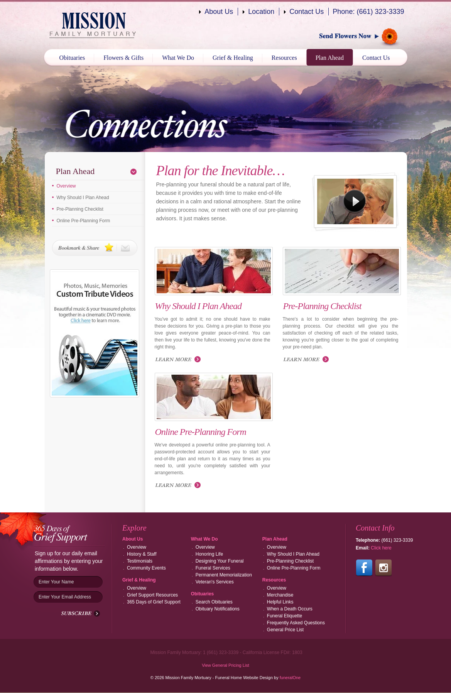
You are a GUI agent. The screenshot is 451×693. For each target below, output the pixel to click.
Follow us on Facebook (364, 567)
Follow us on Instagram (383, 567)
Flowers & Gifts (123, 57)
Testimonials (139, 561)
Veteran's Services (215, 582)
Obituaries (72, 57)
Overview (66, 186)
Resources (284, 57)
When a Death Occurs (289, 609)
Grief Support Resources (152, 595)
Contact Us (306, 11)
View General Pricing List (225, 665)
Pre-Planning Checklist (80, 209)
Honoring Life (209, 554)
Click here (381, 548)
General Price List (285, 629)
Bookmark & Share (94, 248)
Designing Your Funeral (220, 561)
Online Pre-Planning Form (83, 220)
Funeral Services (213, 568)
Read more (179, 359)
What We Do (178, 57)
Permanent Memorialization (224, 575)
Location (261, 11)
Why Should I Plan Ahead (83, 197)
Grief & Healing (233, 57)
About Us (218, 11)
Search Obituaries (214, 602)
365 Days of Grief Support (154, 602)
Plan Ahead (330, 57)
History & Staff (141, 554)
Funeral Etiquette (284, 616)
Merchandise (280, 595)
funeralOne (290, 677)
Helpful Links (280, 602)
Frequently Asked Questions (296, 622)
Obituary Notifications (218, 609)
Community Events (146, 568)
